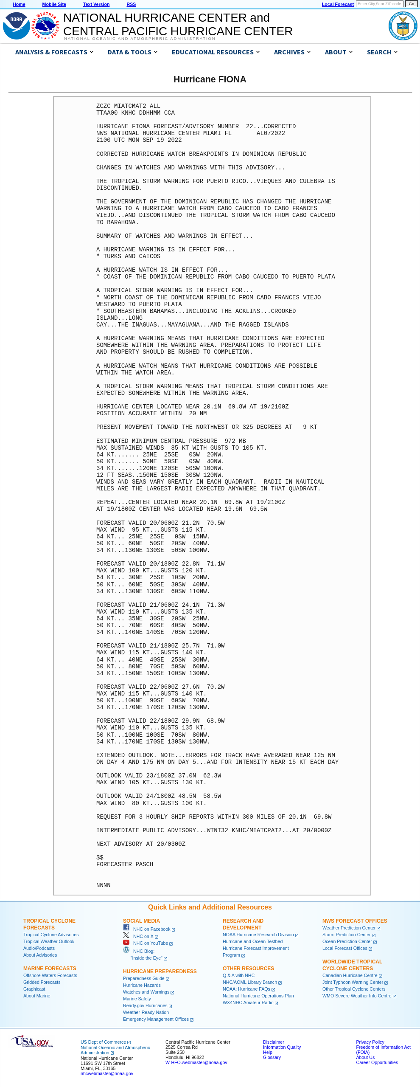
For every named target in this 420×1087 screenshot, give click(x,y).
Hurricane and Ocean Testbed (253, 941)
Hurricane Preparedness (160, 971)
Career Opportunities (377, 1062)
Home (19, 4)
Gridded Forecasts (42, 982)
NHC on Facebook (147, 929)
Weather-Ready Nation (146, 1012)
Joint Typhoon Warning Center (352, 982)
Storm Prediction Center (346, 934)
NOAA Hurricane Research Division (258, 934)
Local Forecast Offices (344, 948)
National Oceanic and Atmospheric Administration (140, 39)
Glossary (272, 1057)
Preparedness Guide (144, 978)
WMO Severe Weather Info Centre (357, 995)
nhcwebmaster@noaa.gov (107, 1073)
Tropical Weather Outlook (48, 941)
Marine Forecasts (49, 969)
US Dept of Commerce (103, 1042)
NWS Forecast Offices (354, 921)
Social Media (141, 921)
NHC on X (138, 936)
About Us (365, 1057)
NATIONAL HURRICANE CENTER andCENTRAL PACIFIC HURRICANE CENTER (178, 24)
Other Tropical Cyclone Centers (354, 988)
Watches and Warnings (146, 991)
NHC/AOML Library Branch (250, 982)
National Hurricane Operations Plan (258, 995)
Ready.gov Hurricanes (145, 1005)
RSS (131, 4)
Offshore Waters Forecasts (50, 975)
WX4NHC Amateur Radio (248, 1002)
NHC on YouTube (145, 943)
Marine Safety (137, 998)
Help (267, 1052)
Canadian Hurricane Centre (350, 975)
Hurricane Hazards (142, 985)
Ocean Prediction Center (347, 941)
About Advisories (40, 954)
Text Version (96, 4)
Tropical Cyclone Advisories (51, 934)
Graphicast (34, 988)
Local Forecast (338, 4)
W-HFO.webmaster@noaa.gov (196, 1062)
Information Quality (282, 1047)
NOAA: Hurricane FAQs (246, 988)
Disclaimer (273, 1042)
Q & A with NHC (239, 975)
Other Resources (248, 969)
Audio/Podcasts (39, 948)
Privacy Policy (370, 1042)
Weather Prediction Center (348, 927)
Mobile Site (54, 4)
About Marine (36, 995)
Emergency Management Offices (156, 1019)
